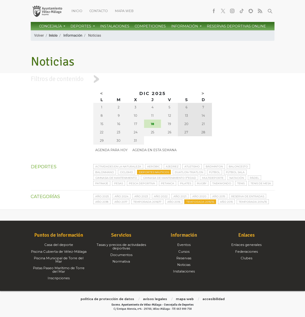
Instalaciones (114, 26)
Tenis (241, 183)
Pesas (118, 183)
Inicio (76, 11)
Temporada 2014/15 (253, 201)
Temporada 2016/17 (147, 201)
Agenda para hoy (111, 150)
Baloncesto (238, 166)
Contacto (98, 11)
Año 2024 (121, 196)
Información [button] (185, 26)
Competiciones (150, 26)
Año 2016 (173, 201)
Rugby (201, 183)
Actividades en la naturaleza (118, 166)
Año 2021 (179, 196)
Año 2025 (102, 196)
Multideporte (213, 177)
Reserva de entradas (247, 196)
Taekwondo (221, 183)
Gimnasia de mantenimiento (116, 177)
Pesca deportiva (142, 183)
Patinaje (101, 183)
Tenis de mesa (261, 183)
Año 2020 (199, 196)
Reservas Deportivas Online (236, 26)
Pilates (185, 183)
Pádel (254, 177)
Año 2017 (120, 201)
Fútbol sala (235, 172)
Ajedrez (172, 166)
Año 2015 (226, 201)
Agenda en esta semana (154, 150)
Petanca (167, 183)
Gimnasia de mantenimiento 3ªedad (169, 177)
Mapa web (124, 11)
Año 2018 (101, 201)
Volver (39, 35)
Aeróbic (153, 166)
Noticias (94, 35)
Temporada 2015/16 (200, 201)
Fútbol (214, 172)
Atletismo (192, 166)
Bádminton (214, 166)
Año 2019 (218, 196)
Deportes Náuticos (154, 172)
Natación (236, 177)
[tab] (152, 79)
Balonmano (104, 172)
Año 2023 (141, 196)
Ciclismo (126, 172)
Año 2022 (161, 196)
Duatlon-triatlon (189, 172)
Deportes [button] (81, 26)
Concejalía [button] (51, 26)
